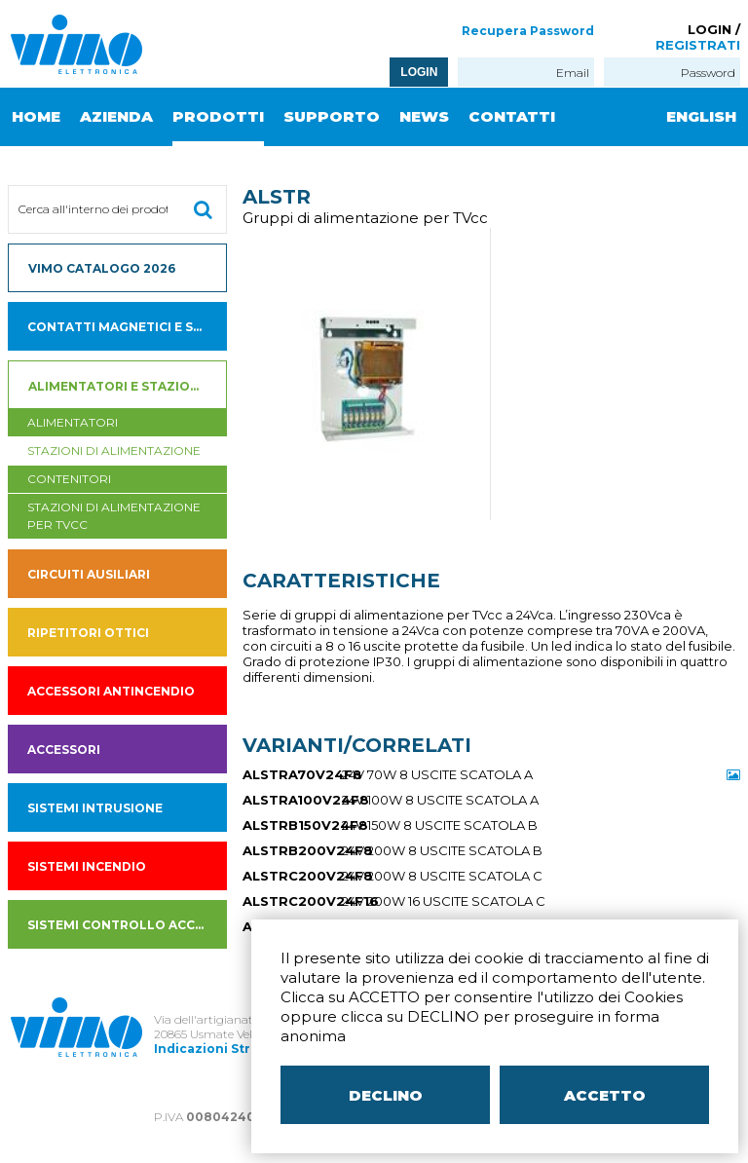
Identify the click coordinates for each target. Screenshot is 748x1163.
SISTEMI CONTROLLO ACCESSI (124, 925)
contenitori (69, 478)
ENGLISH (701, 116)
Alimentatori (72, 422)
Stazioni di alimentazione (114, 450)
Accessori (63, 749)
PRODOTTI (218, 116)
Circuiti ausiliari (88, 574)
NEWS (424, 116)
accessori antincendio (111, 691)
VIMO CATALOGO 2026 (101, 268)
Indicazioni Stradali (218, 1048)
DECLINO (386, 1095)
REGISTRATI (697, 45)
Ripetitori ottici (88, 632)
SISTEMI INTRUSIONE (95, 808)
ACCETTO (605, 1095)
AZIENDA (116, 116)
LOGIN (418, 72)
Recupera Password (528, 30)
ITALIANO (677, 175)
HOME (36, 116)
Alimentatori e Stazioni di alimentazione (128, 386)
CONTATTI (511, 116)
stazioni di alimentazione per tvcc (114, 516)
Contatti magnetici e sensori (127, 326)
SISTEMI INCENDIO (86, 866)
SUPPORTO (331, 116)
